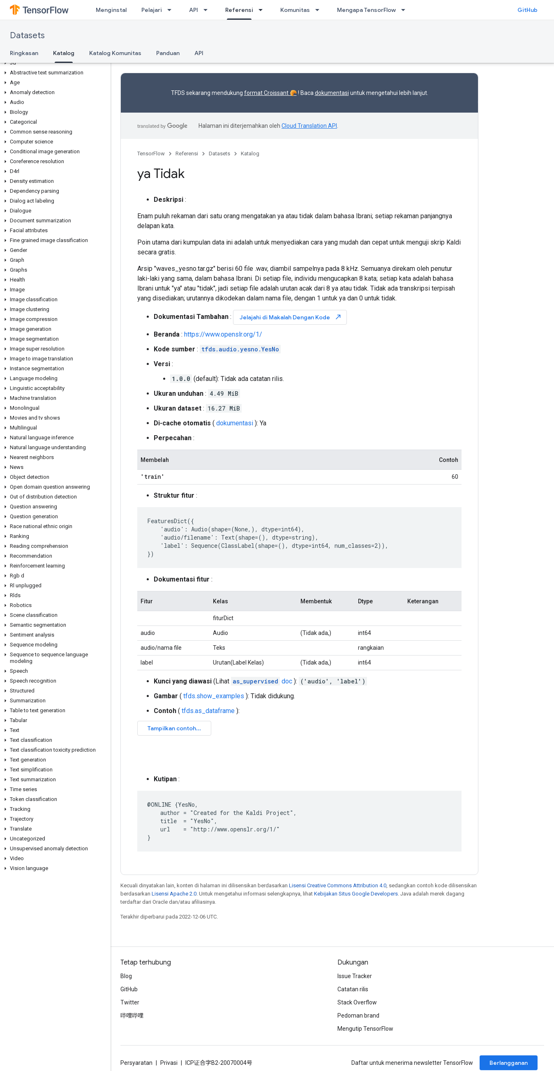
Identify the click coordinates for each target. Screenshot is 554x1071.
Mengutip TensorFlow (365, 1028)
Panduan (168, 53)
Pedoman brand (358, 1015)
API (193, 10)
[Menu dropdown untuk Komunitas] (320, 10)
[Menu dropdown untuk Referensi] (263, 10)
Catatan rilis (352, 989)
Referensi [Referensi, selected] (239, 10)
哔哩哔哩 (131, 1015)
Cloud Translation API (309, 125)
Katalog (250, 153)
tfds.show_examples (213, 696)
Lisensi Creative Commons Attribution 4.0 (337, 885)
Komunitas (295, 10)
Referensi (186, 153)
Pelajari (151, 10)
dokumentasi (332, 93)
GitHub (527, 10)
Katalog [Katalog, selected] (63, 53)
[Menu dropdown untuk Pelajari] (172, 10)
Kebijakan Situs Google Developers (356, 894)
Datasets (27, 35)
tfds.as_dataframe (208, 711)
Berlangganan (508, 1062)
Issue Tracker (354, 976)
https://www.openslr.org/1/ (223, 334)
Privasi (169, 1062)
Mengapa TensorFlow (366, 10)
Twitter (129, 1002)
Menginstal (111, 10)
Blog (126, 976)
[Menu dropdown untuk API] (208, 10)
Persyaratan (136, 1062)
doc (261, 681)
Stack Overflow (357, 1002)
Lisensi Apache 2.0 (174, 894)
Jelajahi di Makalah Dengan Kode (291, 317)
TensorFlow (151, 153)
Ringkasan (24, 53)
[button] (53, 63)
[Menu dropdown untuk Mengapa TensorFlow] (406, 10)
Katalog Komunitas (115, 53)
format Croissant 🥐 (270, 93)
